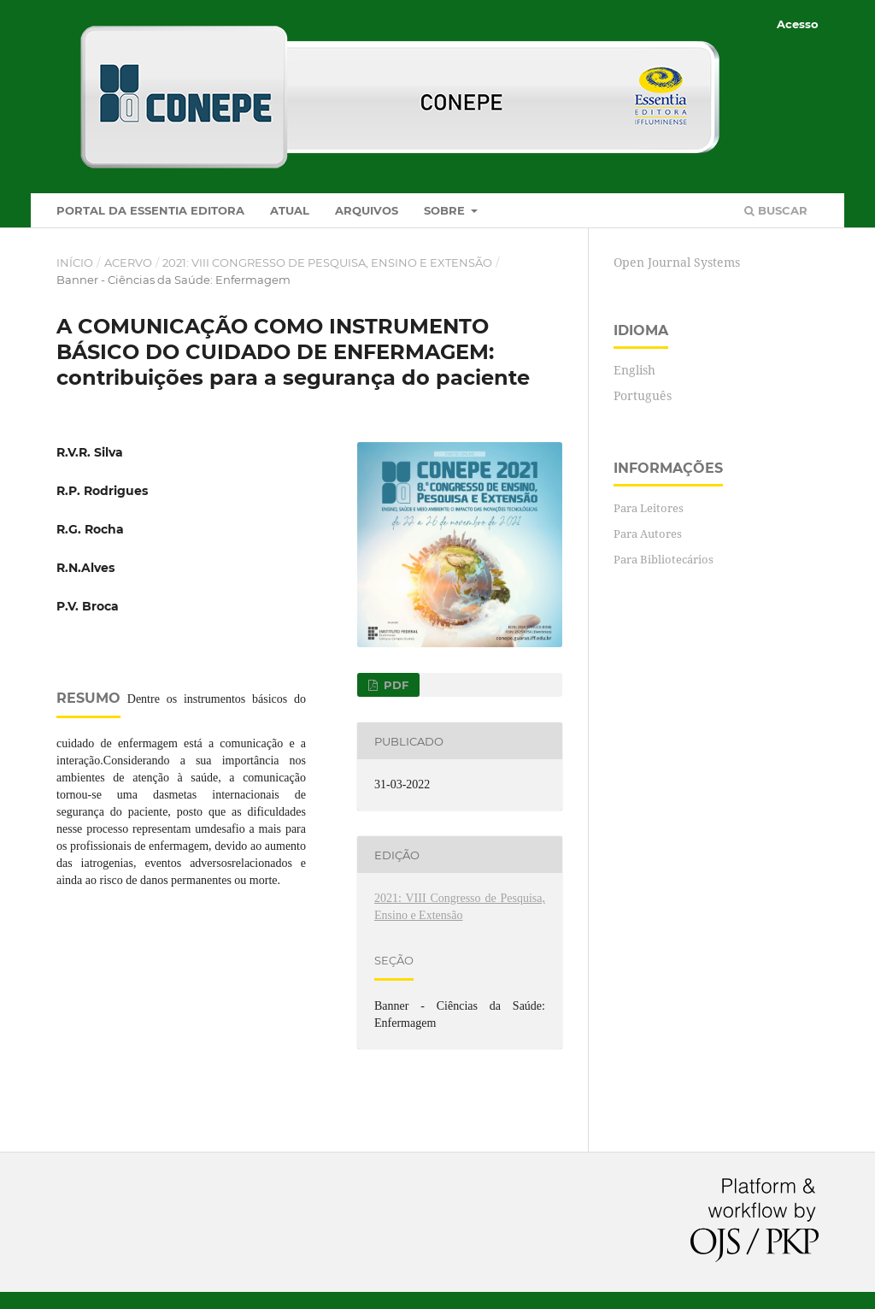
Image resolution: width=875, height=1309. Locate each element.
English (634, 370)
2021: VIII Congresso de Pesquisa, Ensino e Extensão (327, 262)
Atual (289, 210)
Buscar (775, 210)
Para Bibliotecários (664, 559)
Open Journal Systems (677, 262)
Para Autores (648, 533)
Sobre (446, 210)
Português (643, 395)
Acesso (798, 24)
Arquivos (366, 210)
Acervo (128, 262)
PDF (394, 685)
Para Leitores (649, 508)
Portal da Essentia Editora (150, 210)
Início (74, 262)
